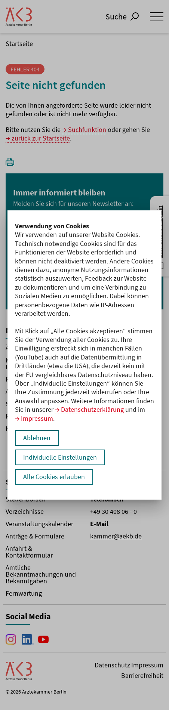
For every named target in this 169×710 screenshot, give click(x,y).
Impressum (37, 418)
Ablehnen (36, 437)
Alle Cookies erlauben (54, 476)
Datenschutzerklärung (92, 409)
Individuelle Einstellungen (60, 457)
